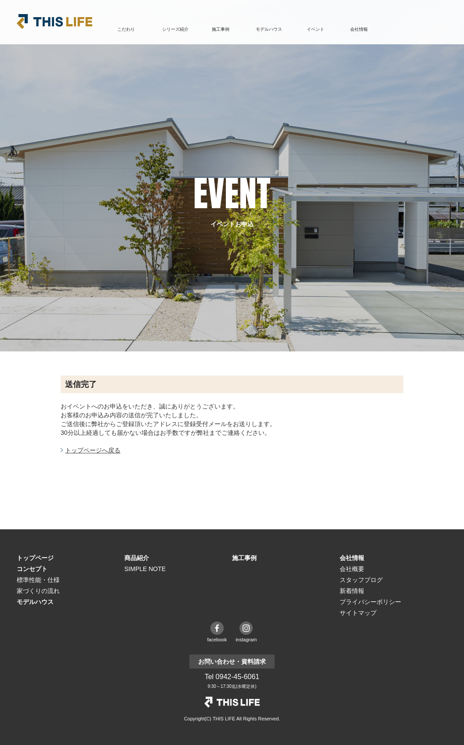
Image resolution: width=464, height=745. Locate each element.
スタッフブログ (361, 579)
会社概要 (352, 568)
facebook (217, 639)
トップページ (35, 557)
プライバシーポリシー (370, 601)
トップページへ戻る (92, 450)
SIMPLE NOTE (145, 568)
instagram (246, 639)
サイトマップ (358, 612)
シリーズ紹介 (175, 29)
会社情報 (352, 557)
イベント (315, 29)
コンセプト (32, 568)
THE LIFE (232, 702)
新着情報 (352, 590)
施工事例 (220, 29)
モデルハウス (269, 29)
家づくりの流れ (38, 590)
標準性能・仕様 (38, 579)
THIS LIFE (54, 21)
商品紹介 (136, 557)
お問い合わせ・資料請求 (418, 30)
